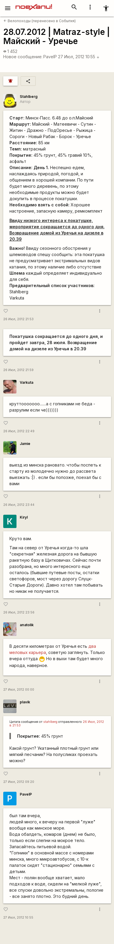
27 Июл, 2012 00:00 (18, 690)
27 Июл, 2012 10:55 (79, 56)
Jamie (25, 443)
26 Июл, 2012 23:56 (18, 612)
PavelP (50, 56)
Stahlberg (28, 96)
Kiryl (24, 517)
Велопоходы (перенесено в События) (39, 21)
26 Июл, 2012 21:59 (18, 370)
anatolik (27, 625)
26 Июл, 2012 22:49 (18, 431)
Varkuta (26, 382)
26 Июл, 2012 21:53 (18, 319)
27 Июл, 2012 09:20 (18, 782)
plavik (25, 702)
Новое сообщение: (22, 56)
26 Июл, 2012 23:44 (18, 505)
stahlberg (50, 722)
